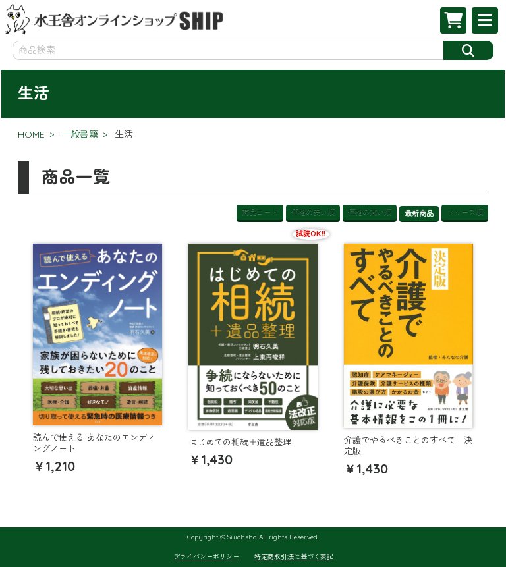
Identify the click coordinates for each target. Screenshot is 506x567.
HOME (31, 134)
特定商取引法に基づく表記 (293, 557)
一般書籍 (79, 134)
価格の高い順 (369, 212)
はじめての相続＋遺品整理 (239, 442)
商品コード (260, 212)
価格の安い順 (313, 212)
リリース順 (465, 212)
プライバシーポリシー (206, 557)
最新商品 (419, 213)
